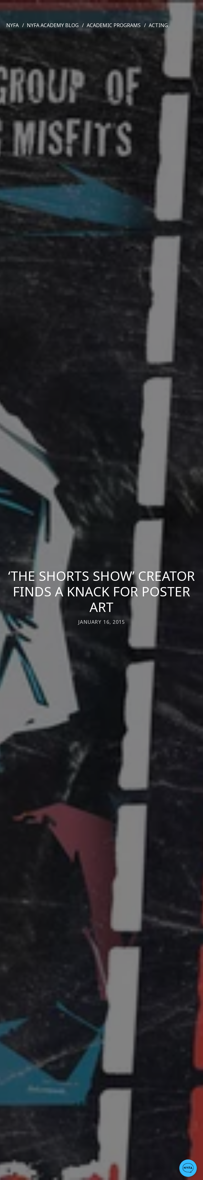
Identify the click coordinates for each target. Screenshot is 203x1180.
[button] (188, 1168)
